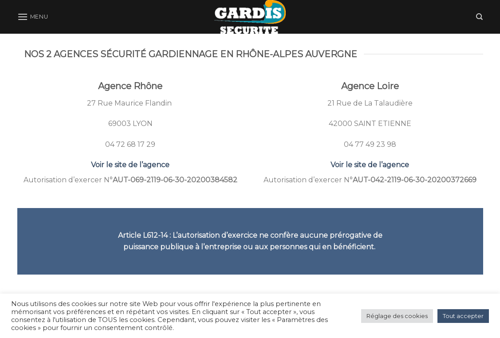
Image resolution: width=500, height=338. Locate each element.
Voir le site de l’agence (130, 165)
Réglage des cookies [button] (397, 315)
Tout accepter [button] (463, 315)
